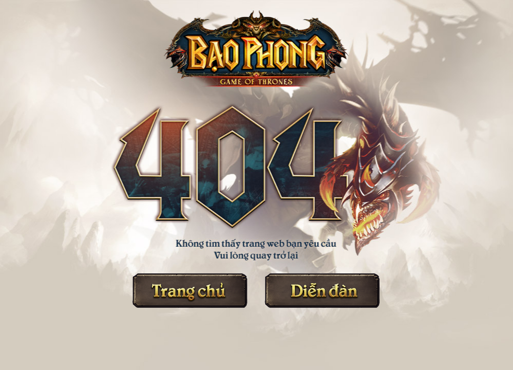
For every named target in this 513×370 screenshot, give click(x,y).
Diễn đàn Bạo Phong (322, 290)
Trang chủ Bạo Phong (189, 290)
